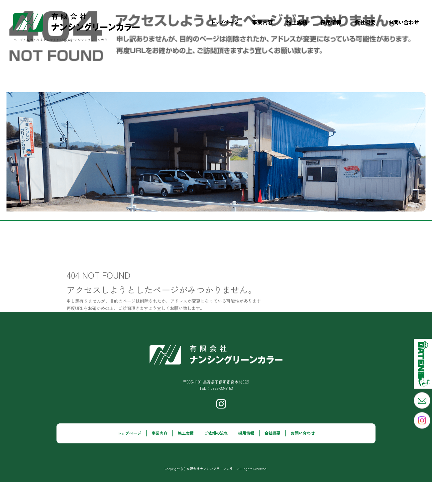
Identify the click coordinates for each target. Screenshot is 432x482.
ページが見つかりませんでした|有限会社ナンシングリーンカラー (62, 39)
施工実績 (296, 22)
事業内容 (262, 22)
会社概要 (365, 22)
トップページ (225, 22)
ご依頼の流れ (216, 433)
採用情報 (331, 22)
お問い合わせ (407, 22)
